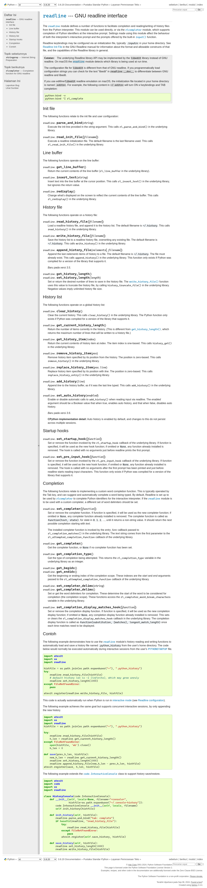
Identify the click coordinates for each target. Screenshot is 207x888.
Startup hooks (15, 39)
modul (192, 4)
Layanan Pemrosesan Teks (125, 4)
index (200, 4)
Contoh (12, 47)
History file (14, 32)
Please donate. (196, 876)
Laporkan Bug (12, 85)
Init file (12, 25)
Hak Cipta (132, 865)
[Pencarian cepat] (184, 9)
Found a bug (196, 882)
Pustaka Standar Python (96, 4)
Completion (14, 43)
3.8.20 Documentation (69, 4)
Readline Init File (52, 47)
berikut (183, 4)
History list (14, 36)
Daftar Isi (10, 15)
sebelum (173, 4)
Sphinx (194, 885)
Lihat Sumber (12, 88)
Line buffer (14, 28)
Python (11, 4)
